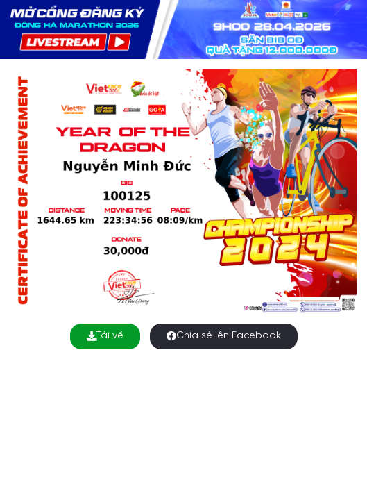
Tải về (105, 336)
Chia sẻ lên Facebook (224, 336)
